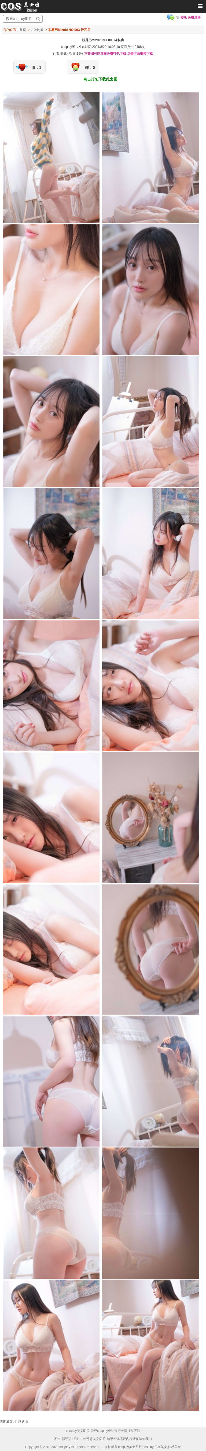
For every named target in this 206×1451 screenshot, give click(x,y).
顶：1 (36, 67)
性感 (18, 1422)
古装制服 (37, 30)
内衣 (25, 1422)
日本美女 (160, 1447)
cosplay (64, 1447)
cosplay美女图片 (130, 1447)
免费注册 (194, 17)
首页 (23, 30)
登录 (184, 17)
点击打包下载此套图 (100, 79)
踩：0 (90, 67)
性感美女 (174, 1447)
